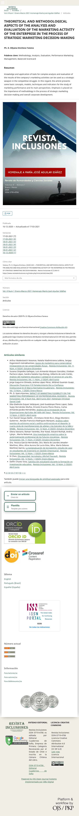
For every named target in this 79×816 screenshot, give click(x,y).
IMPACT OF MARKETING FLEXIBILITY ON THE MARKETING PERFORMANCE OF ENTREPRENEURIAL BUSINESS (40, 394)
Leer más (55, 751)
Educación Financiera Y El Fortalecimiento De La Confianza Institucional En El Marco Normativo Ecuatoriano (36, 386)
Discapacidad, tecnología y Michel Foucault (38, 456)
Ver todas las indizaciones (39, 627)
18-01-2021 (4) (9, 244)
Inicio (6, 10)
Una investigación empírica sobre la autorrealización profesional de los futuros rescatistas (38, 435)
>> (24, 473)
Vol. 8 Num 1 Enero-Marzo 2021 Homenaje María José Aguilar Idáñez (32, 13)
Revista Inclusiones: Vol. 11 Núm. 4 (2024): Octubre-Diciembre (39, 438)
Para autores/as (10, 677)
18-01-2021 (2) (9, 250)
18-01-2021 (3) (9, 247)
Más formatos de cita (13, 278)
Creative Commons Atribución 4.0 (53, 327)
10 (20, 473)
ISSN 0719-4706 (37, 765)
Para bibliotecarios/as (13, 681)
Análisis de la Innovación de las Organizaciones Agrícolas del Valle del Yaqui (38, 411)
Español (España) (12, 587)
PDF (8, 213)
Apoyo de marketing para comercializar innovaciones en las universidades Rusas (41, 364)
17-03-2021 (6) (9, 239)
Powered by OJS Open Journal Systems (39, 779)
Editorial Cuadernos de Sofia (38, 771)
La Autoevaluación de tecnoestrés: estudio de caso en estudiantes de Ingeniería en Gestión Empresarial (41, 449)
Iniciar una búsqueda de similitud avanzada (39, 479)
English (7, 579)
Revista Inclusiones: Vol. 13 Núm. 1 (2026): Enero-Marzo (42, 389)
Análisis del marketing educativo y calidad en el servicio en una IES (41, 376)
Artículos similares (14, 354)
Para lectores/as (10, 673)
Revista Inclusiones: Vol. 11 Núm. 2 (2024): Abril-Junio (34, 379)
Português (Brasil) (12, 583)
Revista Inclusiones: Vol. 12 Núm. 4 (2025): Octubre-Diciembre (45, 429)
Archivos (15, 10)
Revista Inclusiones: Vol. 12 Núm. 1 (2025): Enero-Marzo (38, 452)
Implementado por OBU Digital (39, 781)
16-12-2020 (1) (9, 252)
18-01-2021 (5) (9, 241)
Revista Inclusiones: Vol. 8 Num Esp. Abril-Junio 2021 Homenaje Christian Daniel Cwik (42, 399)
